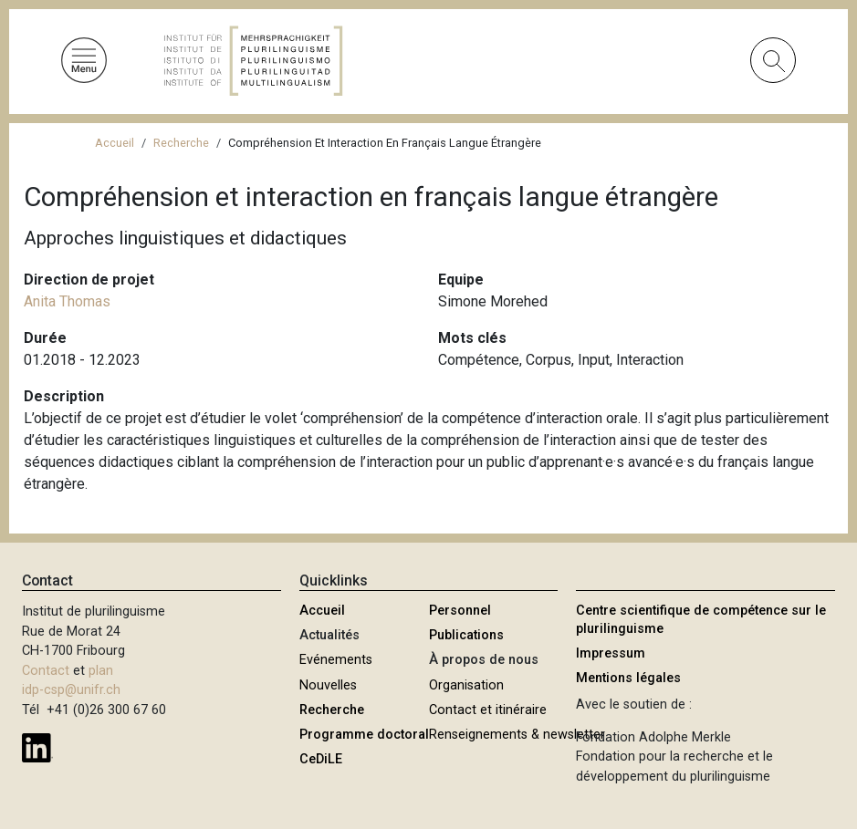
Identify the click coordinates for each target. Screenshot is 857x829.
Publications (466, 635)
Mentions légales (628, 678)
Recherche (181, 143)
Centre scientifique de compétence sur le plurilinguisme (701, 620)
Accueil (114, 143)
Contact (45, 671)
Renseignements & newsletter (517, 734)
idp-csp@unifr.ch (71, 690)
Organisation (466, 685)
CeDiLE (320, 759)
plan (101, 671)
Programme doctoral (364, 734)
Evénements (335, 660)
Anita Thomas (67, 301)
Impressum (610, 653)
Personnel (460, 610)
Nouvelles (328, 685)
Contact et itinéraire (488, 710)
